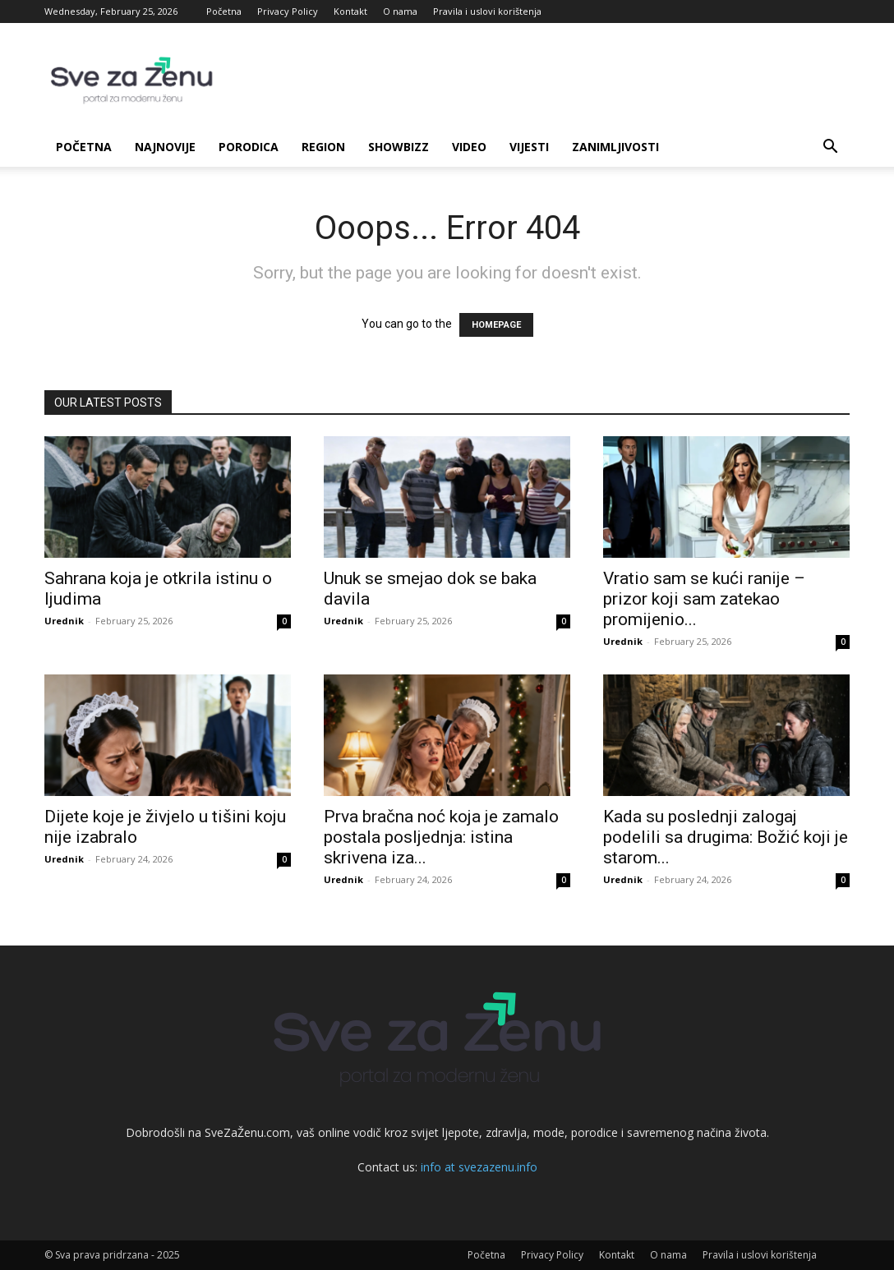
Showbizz (398, 146)
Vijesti (529, 146)
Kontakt (350, 11)
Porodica (249, 146)
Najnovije (165, 146)
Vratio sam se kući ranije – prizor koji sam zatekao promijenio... (704, 598)
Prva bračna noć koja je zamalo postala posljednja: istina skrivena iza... (441, 837)
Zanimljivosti (615, 146)
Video (469, 146)
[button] (830, 148)
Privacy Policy (287, 11)
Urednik (64, 620)
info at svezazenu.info (479, 1167)
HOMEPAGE (496, 325)
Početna (224, 11)
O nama (400, 11)
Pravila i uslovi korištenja (487, 11)
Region (323, 146)
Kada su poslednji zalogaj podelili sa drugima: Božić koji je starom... (725, 837)
